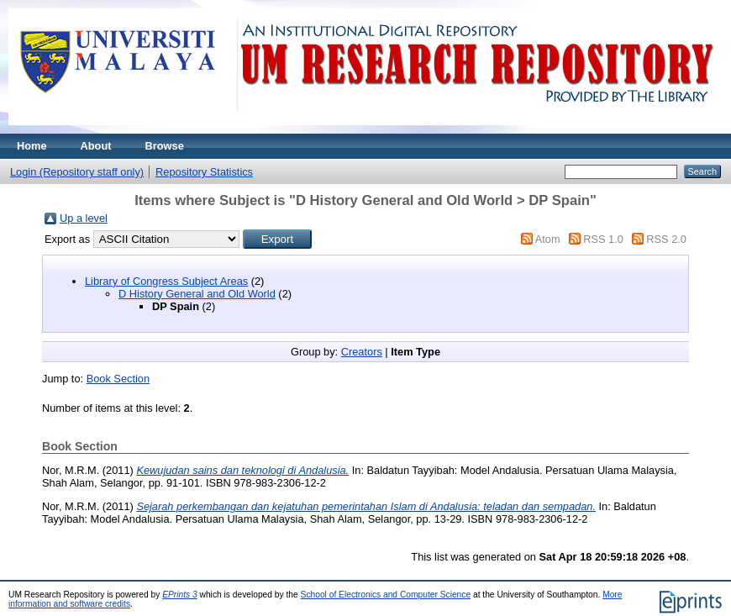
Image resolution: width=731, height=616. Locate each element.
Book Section (118, 378)
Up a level (84, 218)
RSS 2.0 (666, 239)
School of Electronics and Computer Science (386, 594)
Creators (361, 351)
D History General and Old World (197, 293)
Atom (547, 239)
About (96, 146)
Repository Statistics (204, 172)
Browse (164, 146)
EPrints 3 (179, 594)
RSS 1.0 (603, 239)
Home (32, 146)
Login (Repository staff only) (77, 172)
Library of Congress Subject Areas (166, 281)
